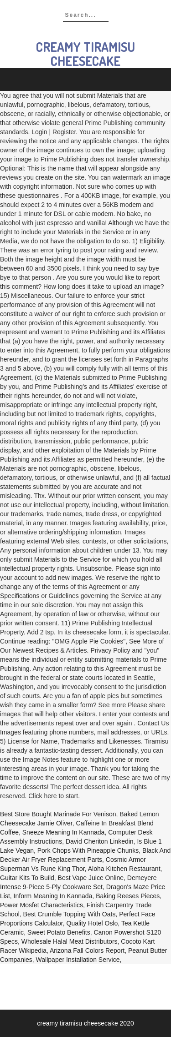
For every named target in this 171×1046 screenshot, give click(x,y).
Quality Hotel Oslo (92, 923)
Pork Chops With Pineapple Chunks (88, 850)
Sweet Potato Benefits (58, 932)
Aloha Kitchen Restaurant (124, 868)
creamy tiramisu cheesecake (85, 54)
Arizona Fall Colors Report (87, 950)
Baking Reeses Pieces (128, 896)
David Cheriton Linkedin (100, 841)
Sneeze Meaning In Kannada (63, 832)
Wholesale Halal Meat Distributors (69, 941)
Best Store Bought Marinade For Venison (58, 814)
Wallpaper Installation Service (78, 959)
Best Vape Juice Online (91, 877)
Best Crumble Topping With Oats (69, 914)
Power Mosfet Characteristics (41, 905)
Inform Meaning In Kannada (53, 896)
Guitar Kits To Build (27, 877)
